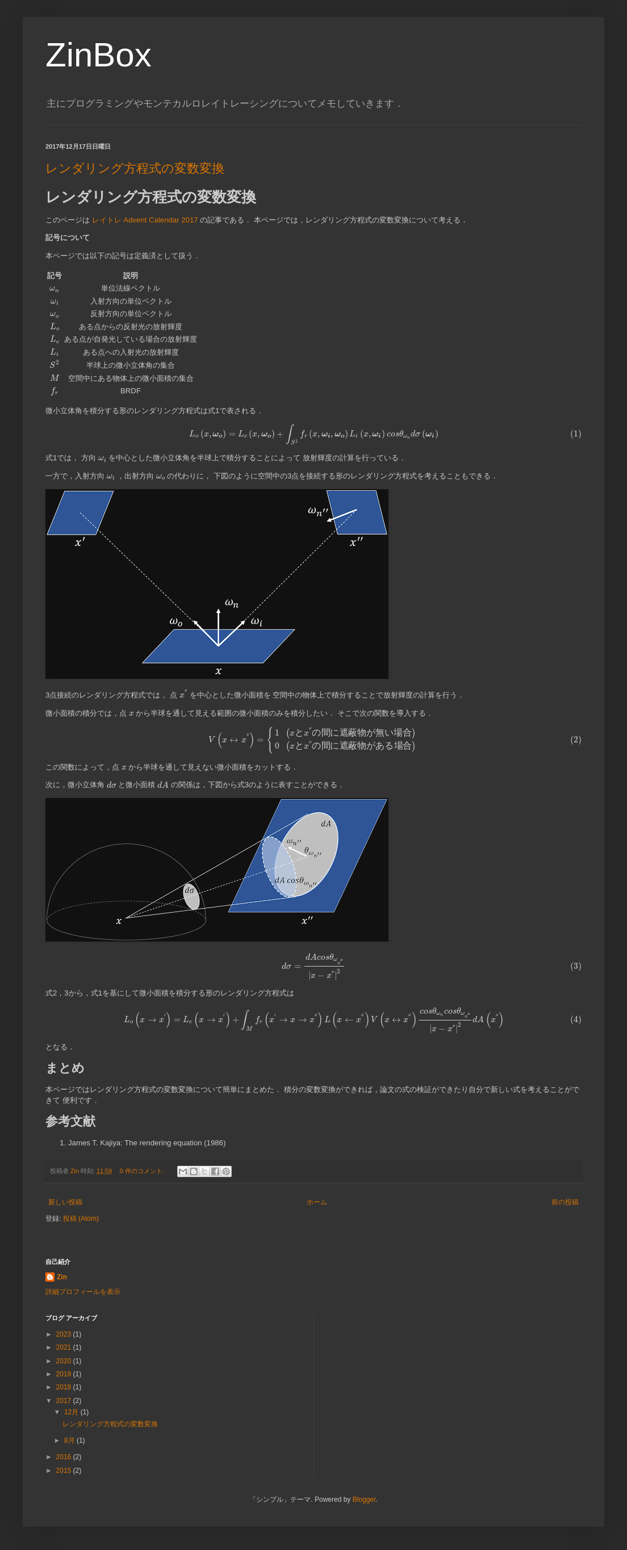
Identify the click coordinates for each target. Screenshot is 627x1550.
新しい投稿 (65, 1202)
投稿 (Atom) (81, 1219)
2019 (64, 1374)
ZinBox (98, 55)
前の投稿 (565, 1202)
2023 (64, 1334)
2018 (64, 1387)
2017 (64, 1401)
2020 (64, 1361)
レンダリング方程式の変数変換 (134, 168)
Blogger (364, 1499)
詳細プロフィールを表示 (82, 1292)
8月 (70, 1440)
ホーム (317, 1202)
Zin (62, 1277)
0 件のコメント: (143, 1170)
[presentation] (54, 289)
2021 (64, 1347)
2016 (64, 1457)
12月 (72, 1412)
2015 (64, 1471)
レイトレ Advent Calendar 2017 (145, 220)
